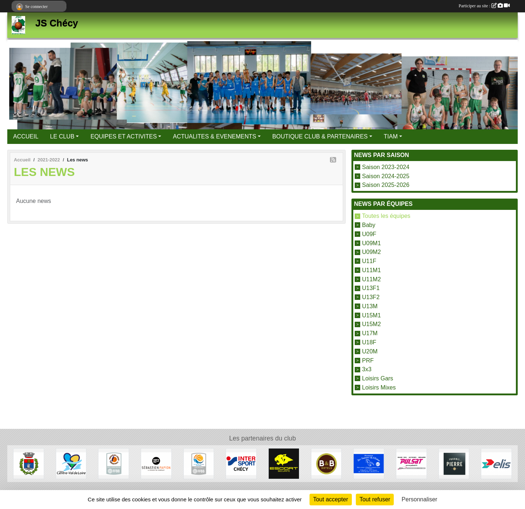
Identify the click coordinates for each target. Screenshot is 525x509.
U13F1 (371, 288)
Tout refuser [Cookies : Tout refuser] (374, 499)
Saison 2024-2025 (385, 176)
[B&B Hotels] (326, 463)
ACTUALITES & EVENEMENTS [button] (214, 136)
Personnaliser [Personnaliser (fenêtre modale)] (420, 499)
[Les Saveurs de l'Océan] (368, 463)
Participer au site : (484, 5)
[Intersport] (241, 463)
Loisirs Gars (377, 378)
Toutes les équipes (386, 216)
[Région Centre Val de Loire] (71, 463)
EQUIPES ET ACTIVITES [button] (123, 136)
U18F (369, 342)
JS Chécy (56, 22)
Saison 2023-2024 (385, 167)
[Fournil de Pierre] (454, 463)
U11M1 (371, 270)
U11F (369, 261)
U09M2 (371, 252)
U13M (370, 306)
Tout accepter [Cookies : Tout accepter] (330, 499)
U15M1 (371, 315)
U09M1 (371, 243)
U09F (369, 234)
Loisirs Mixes (379, 387)
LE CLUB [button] (62, 136)
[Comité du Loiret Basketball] (113, 463)
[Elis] (496, 463)
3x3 (367, 369)
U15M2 (371, 324)
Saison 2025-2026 (385, 185)
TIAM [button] (391, 136)
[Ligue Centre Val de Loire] (198, 463)
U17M (370, 333)
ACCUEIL (25, 136)
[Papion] (156, 463)
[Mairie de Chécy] (28, 463)
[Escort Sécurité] (283, 463)
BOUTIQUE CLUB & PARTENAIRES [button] (320, 136)
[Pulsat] (411, 463)
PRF (368, 360)
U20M (370, 351)
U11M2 (371, 279)
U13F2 (371, 297)
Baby (368, 225)
